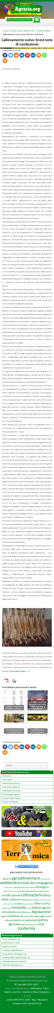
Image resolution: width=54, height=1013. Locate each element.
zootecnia (26, 928)
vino (41, 924)
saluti (22, 924)
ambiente (8, 882)
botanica (15, 891)
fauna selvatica (28, 904)
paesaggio (40, 916)
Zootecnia (6, 776)
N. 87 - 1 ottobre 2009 (40, 30)
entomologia (34, 900)
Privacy (27, 995)
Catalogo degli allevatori (13, 950)
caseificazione (43, 891)
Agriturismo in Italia (11, 942)
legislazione (41, 911)
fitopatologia (6, 908)
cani (27, 891)
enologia (24, 899)
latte (29, 912)
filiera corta (42, 903)
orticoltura (29, 916)
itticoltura (22, 912)
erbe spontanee (9, 904)
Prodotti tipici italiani (11, 798)
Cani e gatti (7, 779)
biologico (42, 887)
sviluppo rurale (32, 924)
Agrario (6, 878)
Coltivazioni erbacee (11, 783)
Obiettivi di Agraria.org (12, 965)
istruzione (9, 912)
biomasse (8, 891)
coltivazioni (31, 894)
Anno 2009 (23, 30)
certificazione (11, 895)
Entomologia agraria (11, 794)
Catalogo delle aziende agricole (16, 957)
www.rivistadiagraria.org (17, 988)
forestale (19, 907)
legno (3, 916)
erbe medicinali (45, 900)
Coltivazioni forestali (11, 790)
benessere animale (27, 887)
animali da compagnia (35, 883)
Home (5, 30)
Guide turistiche (9, 946)
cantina (33, 891)
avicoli (16, 887)
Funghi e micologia (10, 801)
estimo (19, 903)
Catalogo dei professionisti (14, 961)
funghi (28, 908)
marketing (13, 916)
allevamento (45, 879)
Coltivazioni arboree (11, 787)
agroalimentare (25, 877)
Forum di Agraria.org (11, 939)
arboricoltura (8, 887)
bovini (21, 891)
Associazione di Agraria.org (14, 954)
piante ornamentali (25, 920)
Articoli (13, 30)
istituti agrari (41, 907)
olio (21, 916)
